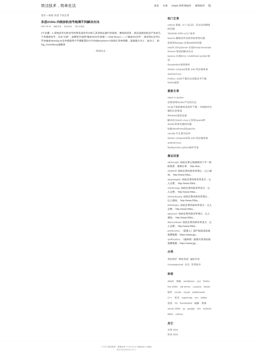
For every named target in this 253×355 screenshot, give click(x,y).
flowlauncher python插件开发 (183, 147)
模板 (178, 281)
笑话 (176, 297)
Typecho (140, 347)
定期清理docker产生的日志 (182, 102)
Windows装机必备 (177, 115)
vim (199, 308)
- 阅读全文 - (101, 50)
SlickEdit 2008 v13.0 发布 (181, 33)
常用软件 (196, 264)
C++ (169, 297)
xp (184, 308)
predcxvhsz (173, 230)
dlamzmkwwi (174, 222)
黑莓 (204, 303)
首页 (156, 5)
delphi (170, 281)
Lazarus (197, 286)
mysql (187, 292)
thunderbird (186, 303)
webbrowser (198, 292)
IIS (176, 303)
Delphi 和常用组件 (181, 5)
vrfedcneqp (173, 188)
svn (196, 297)
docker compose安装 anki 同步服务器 (187, 69)
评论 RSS (172, 334)
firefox (206, 281)
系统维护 (172, 259)
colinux (179, 314)
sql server (185, 286)
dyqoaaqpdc (174, 179)
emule (178, 292)
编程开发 (195, 259)
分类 (165, 5)
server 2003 (173, 308)
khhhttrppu (173, 205)
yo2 (199, 281)
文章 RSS (172, 329)
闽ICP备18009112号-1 (126, 350)
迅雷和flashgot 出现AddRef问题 (184, 42)
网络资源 (183, 259)
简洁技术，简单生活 (58, 5)
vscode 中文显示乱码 (178, 133)
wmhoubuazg (174, 196)
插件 (169, 292)
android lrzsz (174, 74)
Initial (149, 347)
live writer (172, 286)
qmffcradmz (173, 239)
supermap (187, 297)
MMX (170, 314)
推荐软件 (200, 5)
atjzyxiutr (172, 213)
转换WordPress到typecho (181, 128)
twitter (204, 297)
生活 (187, 264)
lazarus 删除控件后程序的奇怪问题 (186, 38)
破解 (196, 303)
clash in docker (175, 97)
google (191, 308)
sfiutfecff (172, 170)
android (207, 308)
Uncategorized (175, 264)
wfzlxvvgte (173, 162)
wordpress (189, 281)
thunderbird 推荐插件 (178, 64)
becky (207, 286)
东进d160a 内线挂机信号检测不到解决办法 (70, 22)
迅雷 (169, 303)
